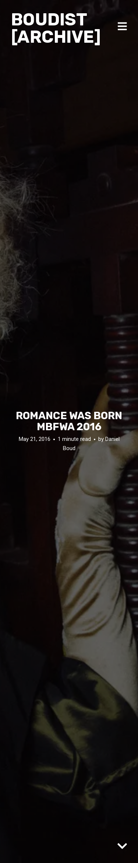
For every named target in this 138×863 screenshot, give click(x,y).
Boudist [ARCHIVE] (56, 28)
